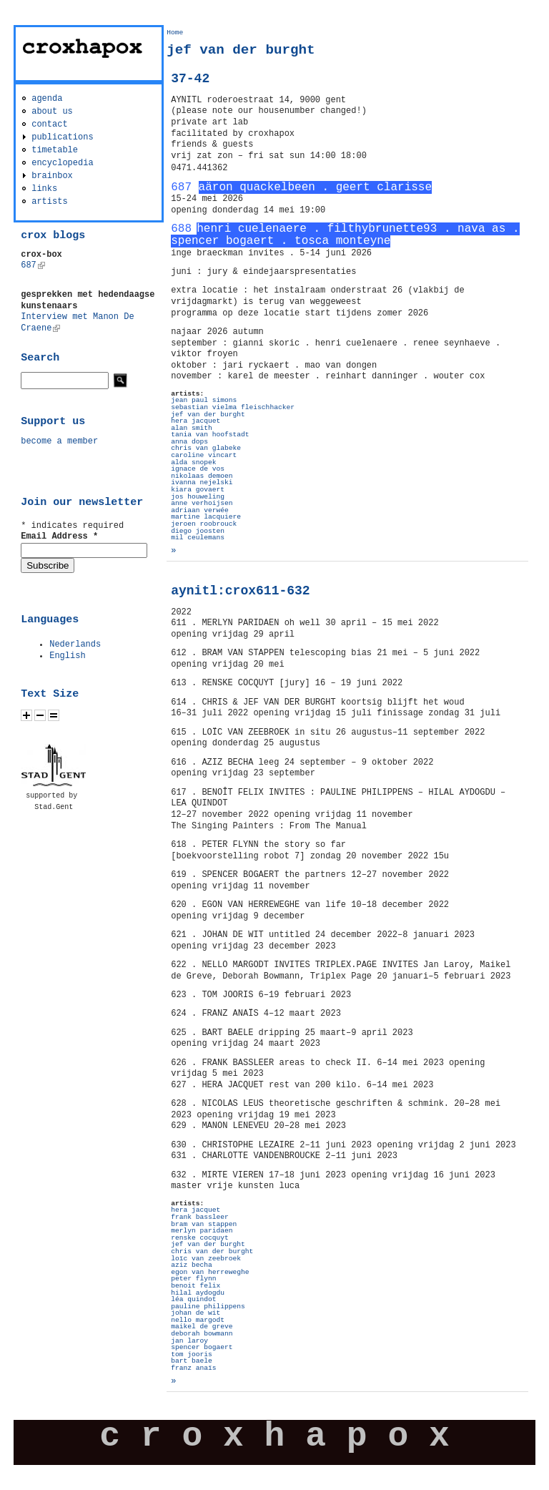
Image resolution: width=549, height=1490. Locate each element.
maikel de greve (201, 1326)
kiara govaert (197, 490)
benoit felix (195, 1286)
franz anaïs (193, 1368)
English (67, 656)
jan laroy (189, 1341)
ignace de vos (197, 469)
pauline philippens (208, 1306)
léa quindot (193, 1299)
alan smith (191, 428)
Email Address (59, 536)
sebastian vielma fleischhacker (233, 407)
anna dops (189, 442)
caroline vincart (204, 455)
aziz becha (191, 1265)
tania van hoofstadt (210, 434)
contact (49, 124)
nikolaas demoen (201, 476)
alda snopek (193, 462)
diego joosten (197, 531)
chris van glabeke (206, 448)
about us (52, 112)
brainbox (52, 176)
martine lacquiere (206, 517)
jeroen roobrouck (204, 524)
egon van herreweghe (210, 1272)
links (44, 189)
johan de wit (195, 1313)
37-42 (190, 79)
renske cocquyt (200, 1238)
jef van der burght (208, 414)
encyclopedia (62, 163)
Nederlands (75, 644)
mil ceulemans (197, 537)
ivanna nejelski (201, 482)
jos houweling (197, 497)
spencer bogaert (201, 1347)
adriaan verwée (200, 510)
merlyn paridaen (201, 1231)
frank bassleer (200, 1217)
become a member (59, 441)
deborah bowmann (201, 1334)
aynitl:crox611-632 (240, 591)
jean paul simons (204, 400)
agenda (46, 99)
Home (175, 32)
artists (49, 202)
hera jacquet (195, 421)
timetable (54, 150)
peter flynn (193, 1279)
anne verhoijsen (201, 503)
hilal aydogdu (197, 1293)
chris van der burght (212, 1251)
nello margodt (197, 1320)
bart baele (191, 1361)
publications (62, 137)
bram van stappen (204, 1224)
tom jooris (191, 1354)
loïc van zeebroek (206, 1259)
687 (33, 265)
